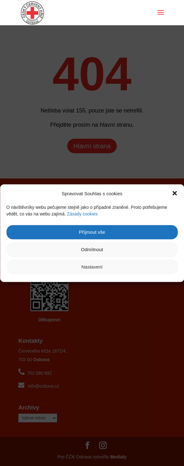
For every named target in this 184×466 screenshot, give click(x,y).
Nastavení (92, 266)
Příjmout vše (92, 232)
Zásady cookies (82, 213)
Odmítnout (92, 249)
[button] (174, 193)
